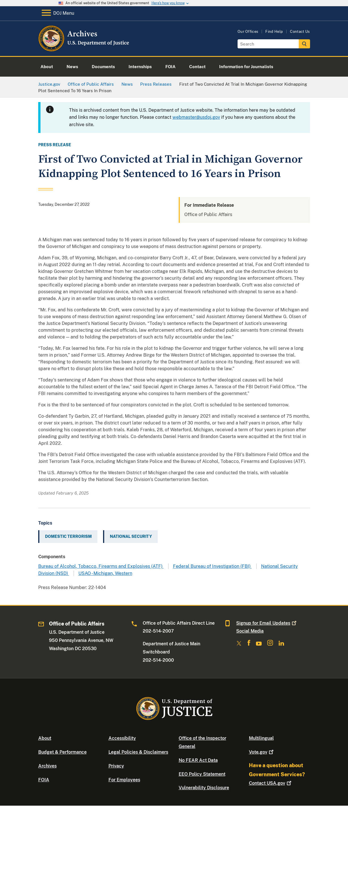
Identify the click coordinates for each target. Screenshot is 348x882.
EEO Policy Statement (202, 774)
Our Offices (248, 31)
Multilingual (261, 738)
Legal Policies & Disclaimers (138, 752)
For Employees (124, 779)
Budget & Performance (62, 752)
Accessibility (122, 738)
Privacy (116, 766)
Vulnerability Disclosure (204, 787)
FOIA (43, 779)
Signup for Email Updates (267, 623)
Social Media (250, 631)
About (44, 738)
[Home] (84, 49)
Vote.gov (262, 752)
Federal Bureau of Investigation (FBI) (212, 566)
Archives (47, 766)
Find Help (274, 31)
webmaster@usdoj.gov (196, 117)
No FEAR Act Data (198, 760)
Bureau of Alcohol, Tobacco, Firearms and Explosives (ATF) (101, 566)
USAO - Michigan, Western (105, 573)
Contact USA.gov (271, 783)
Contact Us (300, 31)
